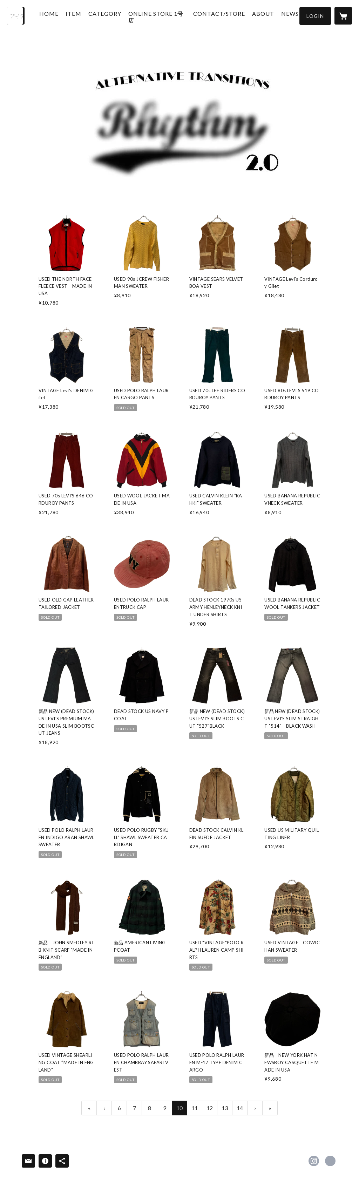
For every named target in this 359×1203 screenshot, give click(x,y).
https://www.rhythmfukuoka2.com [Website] (330, 1161)
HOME (55, 15)
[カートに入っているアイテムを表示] (343, 16)
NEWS (283, 15)
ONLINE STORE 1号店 (157, 18)
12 (209, 1108)
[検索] (16, 16)
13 (225, 1108)
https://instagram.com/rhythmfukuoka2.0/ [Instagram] (314, 1161)
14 (240, 1108)
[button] (315, 16)
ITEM (80, 15)
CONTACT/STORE (213, 15)
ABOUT (257, 15)
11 (194, 1108)
